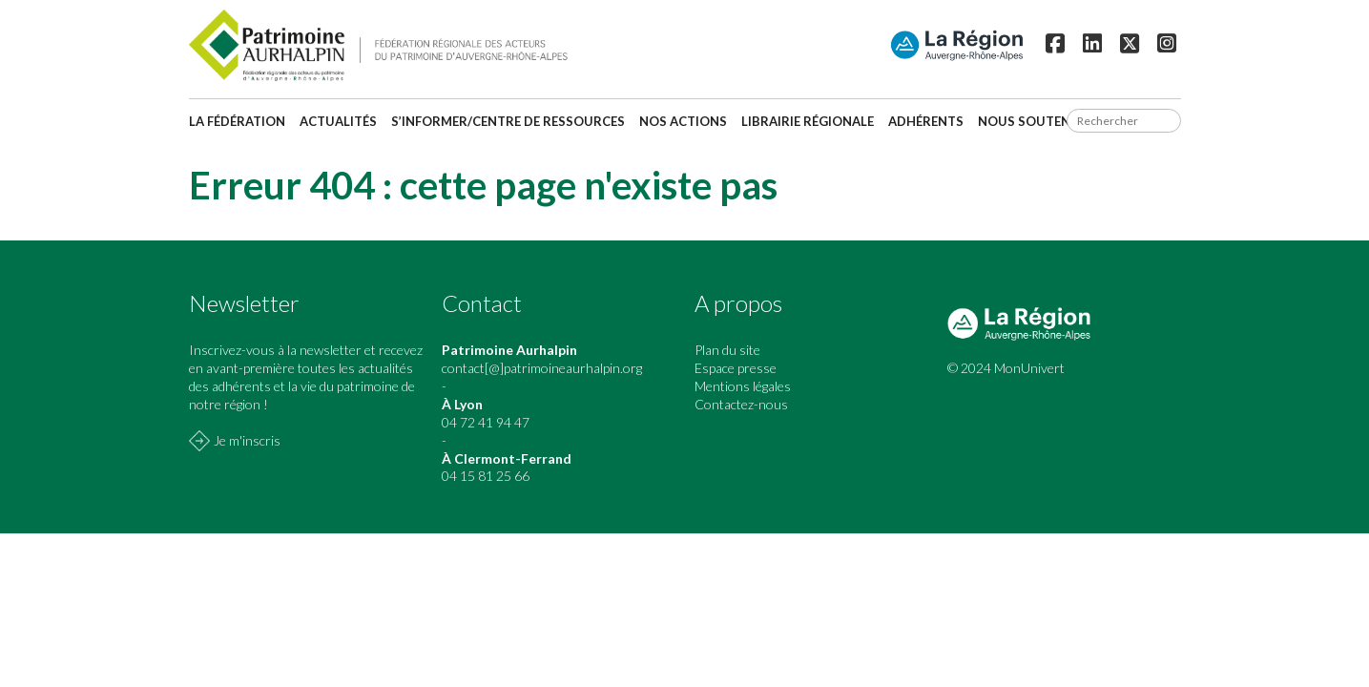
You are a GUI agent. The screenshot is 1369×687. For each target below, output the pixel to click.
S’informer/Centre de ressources (508, 121)
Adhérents (926, 121)
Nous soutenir (1030, 121)
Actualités (338, 121)
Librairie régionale (807, 121)
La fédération (237, 121)
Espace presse (736, 368)
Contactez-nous (741, 404)
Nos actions (683, 121)
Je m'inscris (247, 440)
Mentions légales (743, 386)
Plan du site (727, 350)
